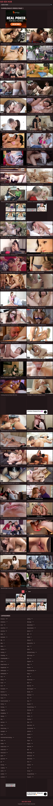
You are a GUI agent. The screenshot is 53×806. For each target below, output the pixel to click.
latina (3, 771)
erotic (3, 683)
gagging (4, 710)
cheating (4, 655)
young (30, 771)
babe (3, 634)
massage (30, 622)
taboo (30, 713)
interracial (4, 753)
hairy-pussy (5, 728)
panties (30, 667)
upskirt (30, 734)
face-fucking (5, 695)
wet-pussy (31, 753)
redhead (30, 695)
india (3, 740)
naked (29, 637)
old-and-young (32, 652)
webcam (30, 746)
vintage (30, 737)
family (3, 704)
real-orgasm (31, 689)
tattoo (30, 716)
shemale (30, 710)
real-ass (30, 686)
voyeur (30, 743)
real (29, 683)
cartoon (4, 649)
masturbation (31, 628)
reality (30, 692)
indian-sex (4, 750)
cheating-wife (5, 658)
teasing (30, 719)
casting (3, 652)
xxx (29, 768)
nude (29, 649)
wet (29, 750)
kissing (4, 765)
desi (3, 677)
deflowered (4, 674)
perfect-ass (31, 680)
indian (3, 743)
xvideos (30, 765)
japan (3, 756)
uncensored (31, 728)
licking (30, 619)
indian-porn (5, 746)
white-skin (31, 759)
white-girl (31, 756)
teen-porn (31, 725)
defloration (5, 670)
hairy (3, 725)
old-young (31, 655)
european (4, 689)
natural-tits (31, 643)
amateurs (4, 622)
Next (29, 591)
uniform (30, 731)
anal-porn (4, 628)
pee (29, 677)
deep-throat (5, 664)
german (4, 722)
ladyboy (4, 768)
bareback (4, 637)
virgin (30, 740)
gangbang (4, 713)
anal (3, 625)
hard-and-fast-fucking (7, 737)
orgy (29, 664)
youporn (30, 777)
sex (29, 698)
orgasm (30, 661)
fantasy (4, 707)
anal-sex (4, 631)
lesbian (4, 774)
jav (3, 762)
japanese (4, 759)
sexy (29, 701)
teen (29, 722)
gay (3, 719)
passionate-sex (31, 670)
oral (29, 658)
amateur (4, 619)
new (29, 646)
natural (30, 640)
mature (30, 631)
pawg (29, 674)
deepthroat (5, 667)
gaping (4, 716)
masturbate (31, 625)
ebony (3, 680)
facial (3, 698)
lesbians (4, 777)
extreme (4, 692)
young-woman (32, 774)
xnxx (29, 762)
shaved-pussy (31, 707)
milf (29, 634)
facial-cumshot (6, 701)
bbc (3, 640)
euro (3, 686)
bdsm (3, 646)
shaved (30, 704)
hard (3, 734)
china (3, 661)
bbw (3, 643)
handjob (4, 731)
